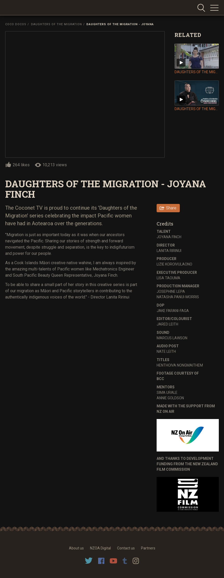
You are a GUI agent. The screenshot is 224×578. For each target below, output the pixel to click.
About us (76, 548)
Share (171, 207)
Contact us (126, 548)
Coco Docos (15, 24)
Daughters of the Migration (56, 24)
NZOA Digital (100, 548)
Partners (148, 548)
